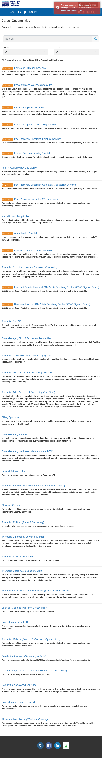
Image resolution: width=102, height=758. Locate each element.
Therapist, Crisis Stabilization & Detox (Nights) (26, 355)
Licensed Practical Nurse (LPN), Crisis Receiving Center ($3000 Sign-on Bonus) (56, 287)
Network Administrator (13, 471)
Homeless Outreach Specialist (30, 68)
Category (6, 47)
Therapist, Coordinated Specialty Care (22, 571)
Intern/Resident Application (16, 216)
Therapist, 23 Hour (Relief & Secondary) (23, 522)
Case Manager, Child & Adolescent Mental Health (28, 338)
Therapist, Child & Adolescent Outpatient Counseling (29, 267)
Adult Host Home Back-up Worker (19, 167)
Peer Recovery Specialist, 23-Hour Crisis (36, 199)
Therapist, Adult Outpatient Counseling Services (27, 372)
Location (57, 47)
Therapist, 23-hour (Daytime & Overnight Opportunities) (31, 639)
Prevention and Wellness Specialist (33, 85)
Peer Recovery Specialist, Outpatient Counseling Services (45, 184)
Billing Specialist (10, 417)
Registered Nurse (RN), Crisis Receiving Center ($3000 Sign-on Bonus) (52, 304)
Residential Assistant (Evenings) (19, 685)
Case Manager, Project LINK (29, 107)
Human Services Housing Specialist (33, 153)
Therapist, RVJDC (11, 321)
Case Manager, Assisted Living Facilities (35, 124)
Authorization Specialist (26, 233)
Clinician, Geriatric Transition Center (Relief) (25, 607)
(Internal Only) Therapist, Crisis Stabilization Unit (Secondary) (34, 670)
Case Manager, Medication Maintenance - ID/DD (27, 451)
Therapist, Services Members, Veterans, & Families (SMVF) (33, 485)
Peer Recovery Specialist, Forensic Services (37, 139)
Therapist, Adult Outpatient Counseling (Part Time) (28, 392)
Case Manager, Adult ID (14, 434)
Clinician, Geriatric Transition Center (33, 250)
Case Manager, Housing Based (18, 702)
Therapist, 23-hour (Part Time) (18, 556)
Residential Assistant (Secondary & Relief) (24, 656)
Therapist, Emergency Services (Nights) (23, 536)
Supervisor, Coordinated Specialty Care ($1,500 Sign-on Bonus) (35, 590)
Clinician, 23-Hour (11, 505)
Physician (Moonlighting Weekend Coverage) (25, 719)
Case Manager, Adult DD (15, 622)
